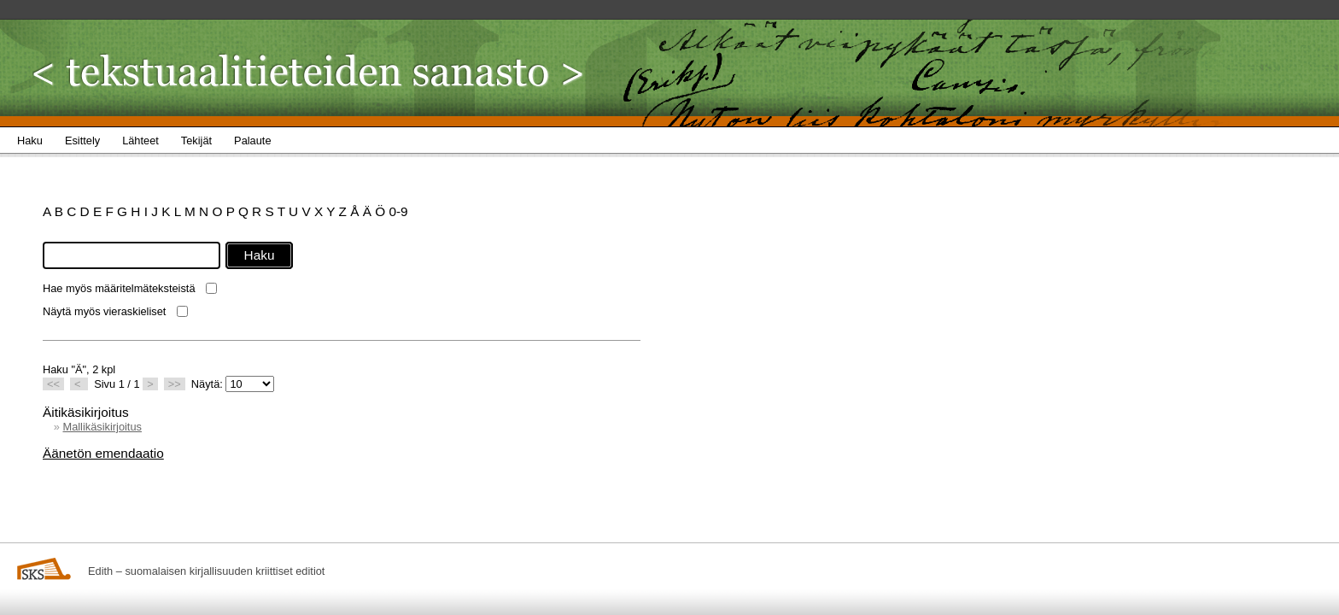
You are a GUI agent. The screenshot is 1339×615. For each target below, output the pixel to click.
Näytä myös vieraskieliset (104, 311)
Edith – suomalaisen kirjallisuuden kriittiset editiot (206, 571)
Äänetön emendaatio (103, 453)
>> (174, 384)
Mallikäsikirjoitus (101, 426)
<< (53, 384)
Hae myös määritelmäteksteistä (119, 288)
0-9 (398, 211)
